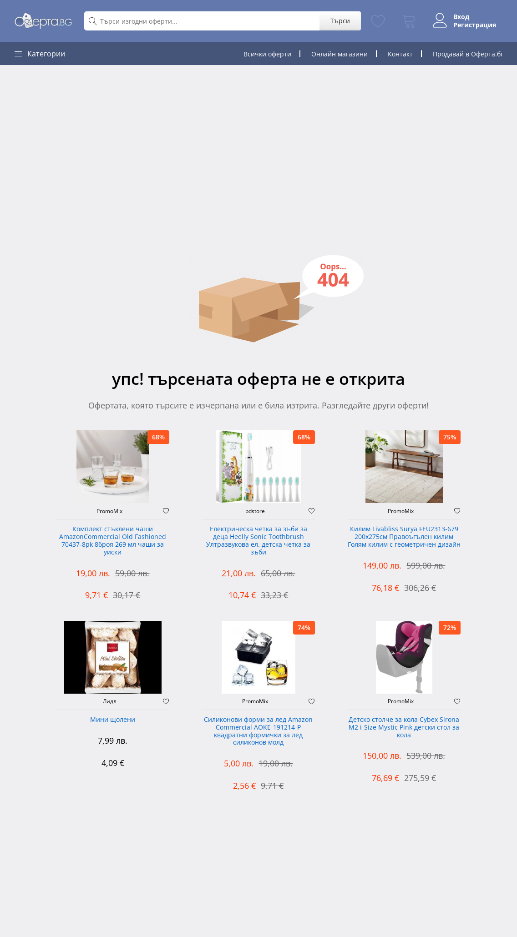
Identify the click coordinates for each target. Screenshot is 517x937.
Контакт (400, 54)
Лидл (110, 701)
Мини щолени (112, 720)
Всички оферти (267, 54)
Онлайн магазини (339, 54)
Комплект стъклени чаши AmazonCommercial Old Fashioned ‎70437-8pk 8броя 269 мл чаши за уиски (112, 540)
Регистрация (474, 25)
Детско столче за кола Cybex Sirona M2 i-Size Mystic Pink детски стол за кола (404, 727)
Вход (461, 17)
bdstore (255, 511)
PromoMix (109, 511)
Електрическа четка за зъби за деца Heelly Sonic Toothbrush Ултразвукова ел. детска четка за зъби (258, 540)
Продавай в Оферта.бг (468, 54)
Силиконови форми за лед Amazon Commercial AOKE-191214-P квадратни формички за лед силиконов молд (258, 731)
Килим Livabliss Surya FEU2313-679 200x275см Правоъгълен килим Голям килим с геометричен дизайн (404, 537)
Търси (340, 20)
